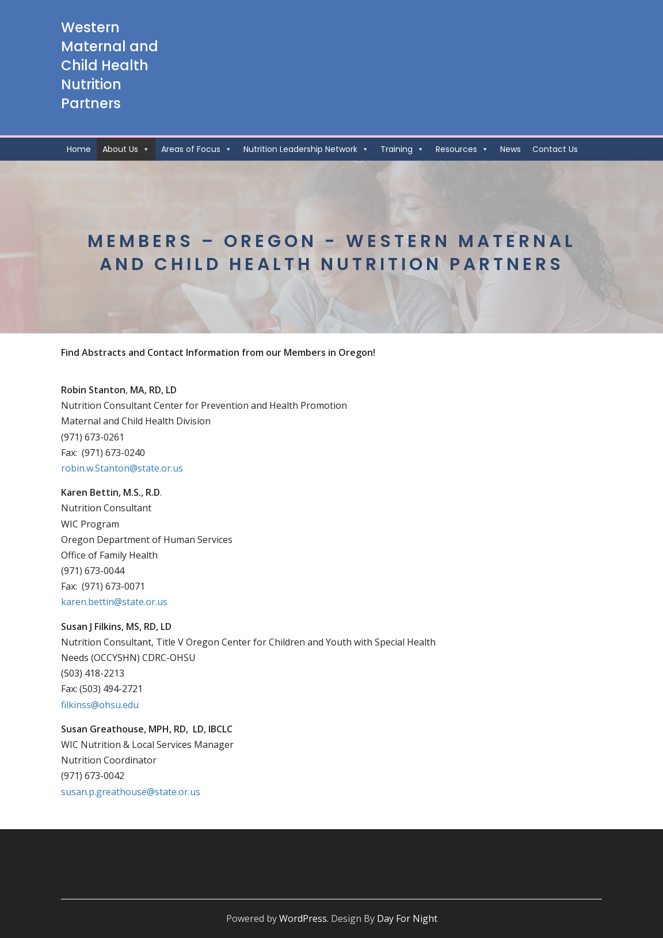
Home (79, 149)
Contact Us (555, 149)
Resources (462, 149)
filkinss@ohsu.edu (100, 704)
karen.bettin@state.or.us (114, 601)
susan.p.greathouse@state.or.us (130, 791)
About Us (126, 149)
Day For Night (407, 918)
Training (402, 149)
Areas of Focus (196, 149)
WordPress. (304, 918)
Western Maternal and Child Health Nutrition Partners (109, 65)
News (510, 149)
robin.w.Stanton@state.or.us (122, 468)
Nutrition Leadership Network (306, 149)
